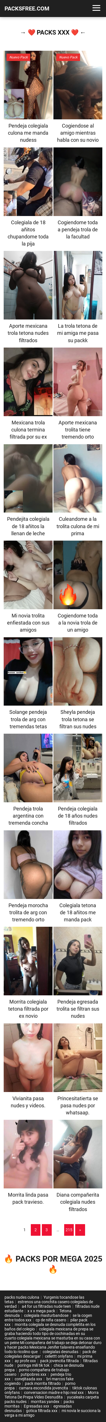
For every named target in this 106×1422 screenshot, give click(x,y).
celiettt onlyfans (59, 1356)
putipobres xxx (33, 1374)
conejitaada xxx (28, 1379)
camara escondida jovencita (43, 1388)
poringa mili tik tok (33, 1365)
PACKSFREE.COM (27, 8)
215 (69, 1230)
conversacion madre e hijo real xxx (54, 1392)
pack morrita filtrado (43, 1383)
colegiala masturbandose (46, 1315)
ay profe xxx (25, 1360)
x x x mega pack (41, 1311)
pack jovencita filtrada (59, 1360)
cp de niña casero (51, 1320)
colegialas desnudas (60, 1351)
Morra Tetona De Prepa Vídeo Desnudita (52, 1394)
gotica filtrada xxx (41, 1410)
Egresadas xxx (36, 1406)
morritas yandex (45, 1401)
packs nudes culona (22, 1297)
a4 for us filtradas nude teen (46, 1306)
